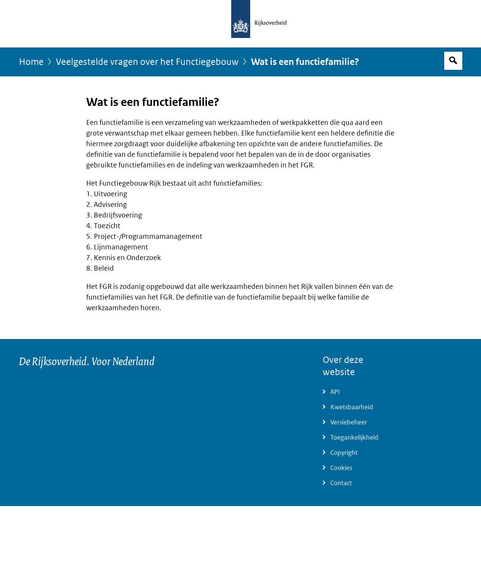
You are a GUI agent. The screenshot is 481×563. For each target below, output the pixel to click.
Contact (341, 483)
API (335, 392)
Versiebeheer (348, 422)
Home (31, 62)
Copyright (344, 453)
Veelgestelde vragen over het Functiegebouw (147, 62)
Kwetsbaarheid (351, 407)
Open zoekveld (453, 61)
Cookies (341, 468)
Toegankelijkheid (354, 438)
